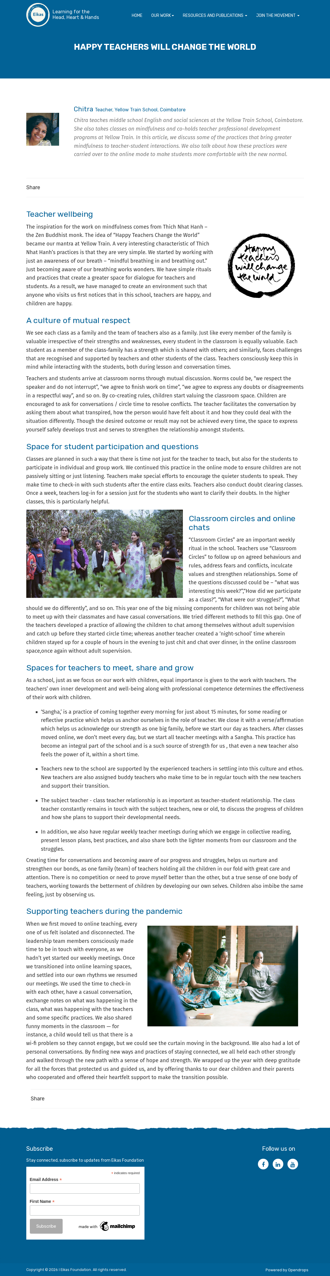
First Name (42, 1201)
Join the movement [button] (278, 15)
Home (137, 15)
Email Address (46, 1179)
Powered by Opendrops (287, 1269)
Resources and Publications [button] (215, 15)
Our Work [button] (162, 15)
